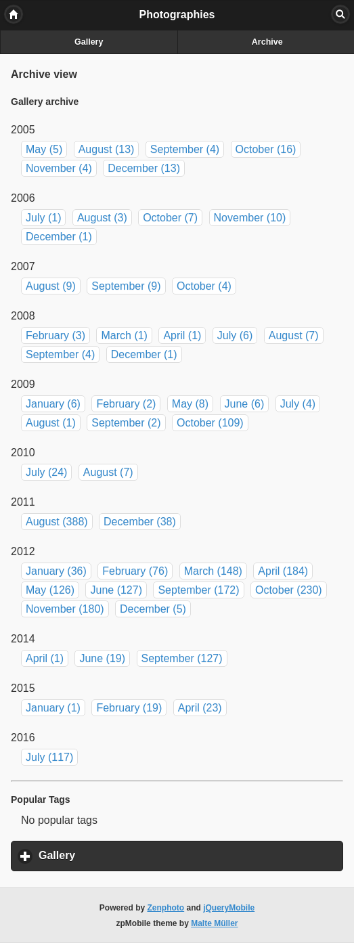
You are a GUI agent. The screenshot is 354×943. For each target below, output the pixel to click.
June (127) (116, 590)
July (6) (234, 335)
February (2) (126, 404)
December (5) (153, 609)
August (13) (107, 149)
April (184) (283, 571)
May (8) (190, 404)
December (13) (144, 168)
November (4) (59, 168)
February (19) (129, 708)
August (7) (294, 335)
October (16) (266, 149)
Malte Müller (214, 923)
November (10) (250, 217)
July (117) (49, 757)
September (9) (125, 286)
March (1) (124, 335)
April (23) (200, 708)
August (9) (51, 286)
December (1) (59, 236)
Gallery (88, 42)
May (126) (50, 590)
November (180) (65, 609)
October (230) (288, 590)
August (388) (57, 521)
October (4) (204, 286)
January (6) (53, 404)
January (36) (56, 571)
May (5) (44, 149)
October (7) (170, 217)
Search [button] (340, 14)
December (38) (140, 521)
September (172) (198, 590)
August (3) (102, 217)
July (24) (46, 472)
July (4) (297, 404)
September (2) (125, 423)
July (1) (43, 217)
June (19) (102, 658)
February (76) (135, 571)
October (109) (210, 423)
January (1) (53, 708)
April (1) (182, 335)
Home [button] (13, 14)
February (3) (55, 335)
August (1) (51, 423)
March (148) (213, 571)
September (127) (182, 658)
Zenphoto (166, 908)
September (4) (184, 149)
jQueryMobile (229, 908)
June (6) (245, 404)
